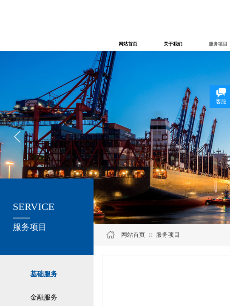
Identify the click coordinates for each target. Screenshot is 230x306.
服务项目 (168, 235)
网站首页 (133, 235)
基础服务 (43, 274)
